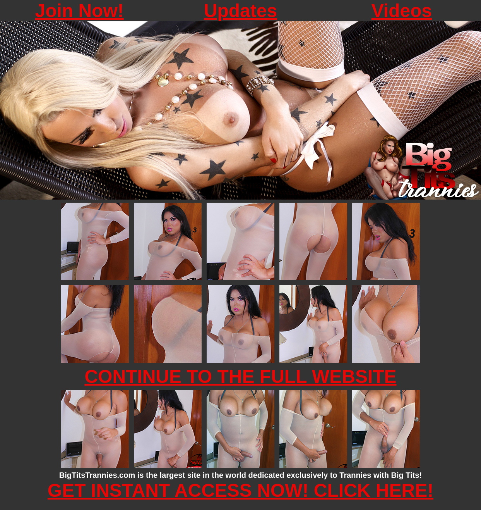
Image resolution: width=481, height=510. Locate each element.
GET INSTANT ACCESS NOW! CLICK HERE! (240, 490)
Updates (240, 10)
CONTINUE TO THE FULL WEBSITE (240, 376)
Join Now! (79, 10)
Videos (401, 10)
